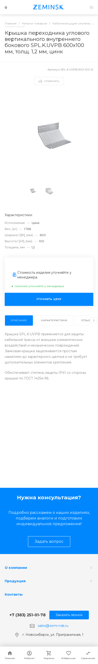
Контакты (14, 594)
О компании (16, 568)
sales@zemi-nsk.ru (53, 626)
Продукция (15, 581)
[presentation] (94, 320)
